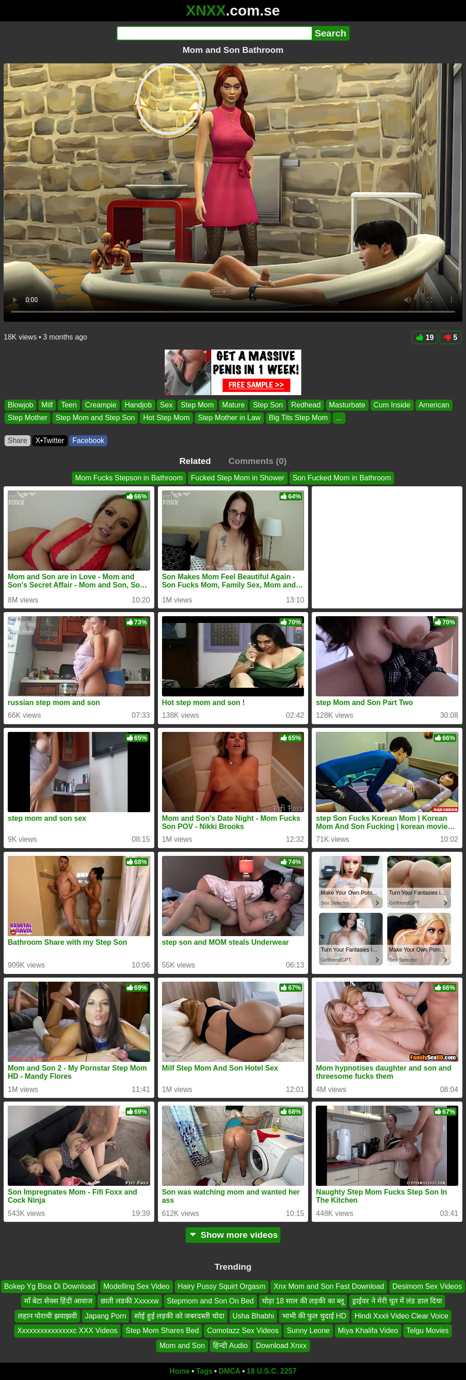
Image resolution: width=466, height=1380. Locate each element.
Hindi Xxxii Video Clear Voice (401, 1316)
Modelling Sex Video (136, 1286)
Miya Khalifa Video (368, 1330)
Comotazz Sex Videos (243, 1330)
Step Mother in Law (229, 418)
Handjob (138, 405)
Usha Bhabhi (253, 1316)
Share (17, 440)
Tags (204, 1371)
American (434, 405)
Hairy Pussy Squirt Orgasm (222, 1286)
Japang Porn (106, 1316)
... (339, 418)
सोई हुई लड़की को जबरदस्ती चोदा (179, 1316)
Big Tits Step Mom (298, 418)
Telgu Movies (427, 1330)
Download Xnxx (281, 1345)
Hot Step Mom (166, 418)
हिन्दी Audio (230, 1345)
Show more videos (233, 1235)
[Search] (214, 33)
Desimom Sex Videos (427, 1286)
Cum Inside (392, 405)
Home (180, 1371)
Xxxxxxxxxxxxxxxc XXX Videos (67, 1330)
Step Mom (197, 405)
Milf (47, 405)
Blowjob (20, 405)
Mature (233, 405)
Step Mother (27, 418)
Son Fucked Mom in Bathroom (342, 478)
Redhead (306, 405)
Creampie (100, 405)
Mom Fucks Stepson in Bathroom (129, 478)
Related (195, 461)
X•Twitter (49, 440)
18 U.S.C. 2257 (271, 1371)
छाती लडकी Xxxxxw (129, 1301)
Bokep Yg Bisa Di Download (49, 1286)
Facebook (88, 440)
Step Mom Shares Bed (162, 1330)
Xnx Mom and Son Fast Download (329, 1286)
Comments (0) (257, 461)
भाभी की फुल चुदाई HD (314, 1316)
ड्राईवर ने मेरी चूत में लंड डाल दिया (397, 1301)
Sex (166, 405)
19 (425, 337)
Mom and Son (182, 1345)
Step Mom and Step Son (95, 418)
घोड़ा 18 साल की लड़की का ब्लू (303, 1301)
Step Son (268, 405)
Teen (69, 405)
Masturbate (347, 405)
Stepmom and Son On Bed (210, 1301)
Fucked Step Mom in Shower (237, 478)
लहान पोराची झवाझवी (47, 1316)
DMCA (229, 1371)
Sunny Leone (308, 1330)
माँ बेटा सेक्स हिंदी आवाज (58, 1301)
